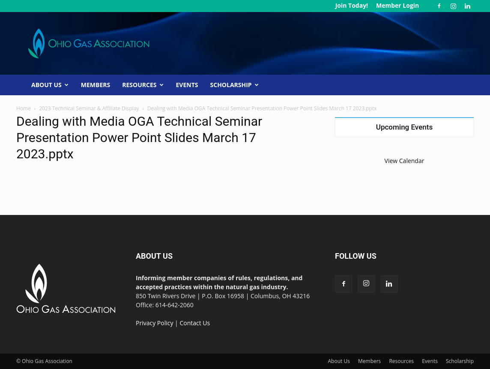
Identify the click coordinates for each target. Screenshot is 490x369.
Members (95, 85)
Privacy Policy (154, 323)
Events (187, 85)
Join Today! (351, 5)
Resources (142, 85)
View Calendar (404, 161)
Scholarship (234, 85)
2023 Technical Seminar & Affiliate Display (89, 108)
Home (23, 108)
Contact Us (194, 323)
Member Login (397, 5)
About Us (50, 85)
